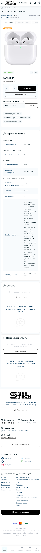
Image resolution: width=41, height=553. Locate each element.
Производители (21, 503)
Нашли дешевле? (9, 81)
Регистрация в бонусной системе (27, 479)
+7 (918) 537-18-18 (7, 423)
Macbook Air (5, 485)
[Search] (35, 3)
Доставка (19, 485)
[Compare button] (36, 72)
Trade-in (18, 490)
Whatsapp (26, 461)
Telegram (25, 458)
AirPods (4, 479)
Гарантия (19, 492)
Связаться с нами (22, 500)
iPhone (3, 477)
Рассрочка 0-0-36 (22, 487)
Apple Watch (5, 482)
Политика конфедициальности (26, 498)
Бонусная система (22, 477)
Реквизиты (19, 495)
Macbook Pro (5, 487)
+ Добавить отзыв (21, 297)
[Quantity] (11, 88)
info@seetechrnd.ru (8, 438)
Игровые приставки (8, 490)
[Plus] (14, 88)
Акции (18, 505)
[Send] (31, 105)
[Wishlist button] (31, 72)
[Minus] (7, 88)
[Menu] (2, 3)
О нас (18, 482)
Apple (15, 15)
